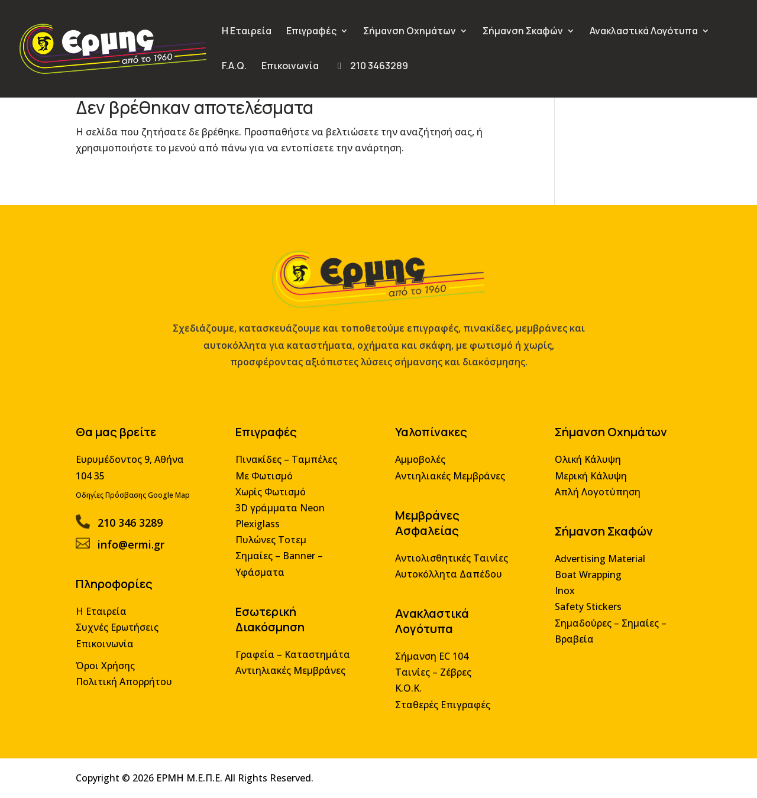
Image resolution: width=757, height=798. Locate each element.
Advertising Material (595, 563)
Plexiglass (260, 530)
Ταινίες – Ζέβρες (431, 674)
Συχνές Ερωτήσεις (123, 630)
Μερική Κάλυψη (586, 482)
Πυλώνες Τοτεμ (273, 545)
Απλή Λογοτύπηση (592, 498)
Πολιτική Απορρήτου (130, 683)
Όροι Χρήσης (112, 667)
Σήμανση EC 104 (430, 659)
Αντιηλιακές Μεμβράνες (292, 672)
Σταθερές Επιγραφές (440, 705)
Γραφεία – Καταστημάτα (295, 657)
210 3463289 (371, 66)
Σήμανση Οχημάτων (409, 32)
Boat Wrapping (583, 579)
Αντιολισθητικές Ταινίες (449, 563)
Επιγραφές (311, 32)
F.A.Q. (234, 66)
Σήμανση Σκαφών (523, 32)
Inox (560, 595)
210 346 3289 (136, 528)
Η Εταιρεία (246, 32)
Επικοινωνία (290, 66)
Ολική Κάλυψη (583, 467)
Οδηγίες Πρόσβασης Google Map (139, 502)
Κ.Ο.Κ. (407, 690)
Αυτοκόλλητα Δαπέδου (446, 578)
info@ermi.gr (137, 550)
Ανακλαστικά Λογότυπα (644, 32)
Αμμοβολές (419, 467)
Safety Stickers (583, 610)
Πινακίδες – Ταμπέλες (288, 467)
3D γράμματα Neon (282, 514)
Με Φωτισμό (267, 482)
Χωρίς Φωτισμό (273, 498)
